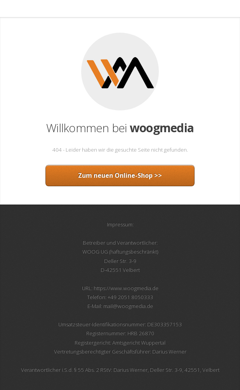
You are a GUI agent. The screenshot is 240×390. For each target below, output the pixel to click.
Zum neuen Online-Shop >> (120, 175)
